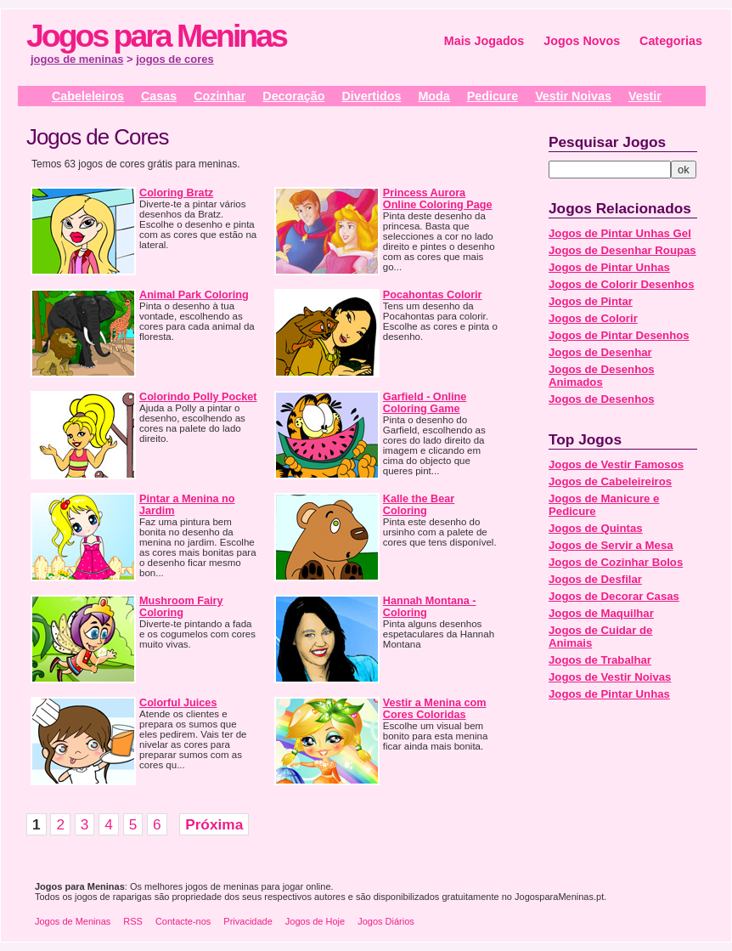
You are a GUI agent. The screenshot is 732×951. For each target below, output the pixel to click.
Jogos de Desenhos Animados (602, 375)
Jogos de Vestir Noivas (610, 677)
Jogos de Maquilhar (601, 613)
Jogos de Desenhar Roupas (622, 250)
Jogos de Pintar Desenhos (619, 335)
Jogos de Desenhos (602, 399)
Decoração (293, 96)
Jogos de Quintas (596, 528)
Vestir (645, 96)
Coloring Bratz (176, 193)
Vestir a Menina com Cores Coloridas (435, 709)
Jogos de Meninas (72, 921)
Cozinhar (219, 96)
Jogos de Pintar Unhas (609, 267)
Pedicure (492, 96)
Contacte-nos (183, 921)
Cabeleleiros (88, 96)
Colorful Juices (178, 703)
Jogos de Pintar (591, 301)
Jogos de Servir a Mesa (611, 545)
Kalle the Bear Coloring (418, 505)
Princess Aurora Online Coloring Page (438, 199)
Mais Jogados (484, 41)
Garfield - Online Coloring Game (424, 403)
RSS (133, 921)
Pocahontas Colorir (432, 295)
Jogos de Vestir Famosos (616, 464)
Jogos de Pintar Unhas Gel (620, 233)
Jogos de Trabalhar (600, 660)
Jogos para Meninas (156, 36)
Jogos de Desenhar (600, 352)
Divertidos (371, 96)
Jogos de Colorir (593, 318)
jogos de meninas (77, 59)
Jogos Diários (386, 921)
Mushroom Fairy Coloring (180, 607)
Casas (159, 96)
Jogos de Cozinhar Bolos (616, 562)
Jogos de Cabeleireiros (610, 481)
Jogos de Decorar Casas (614, 596)
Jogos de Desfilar (595, 579)
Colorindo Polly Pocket (198, 397)
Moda (433, 96)
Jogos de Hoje (315, 921)
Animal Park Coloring (194, 295)
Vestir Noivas (573, 96)
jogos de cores (174, 59)
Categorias (670, 41)
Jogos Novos (581, 41)
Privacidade (247, 921)
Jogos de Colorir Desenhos (621, 284)
